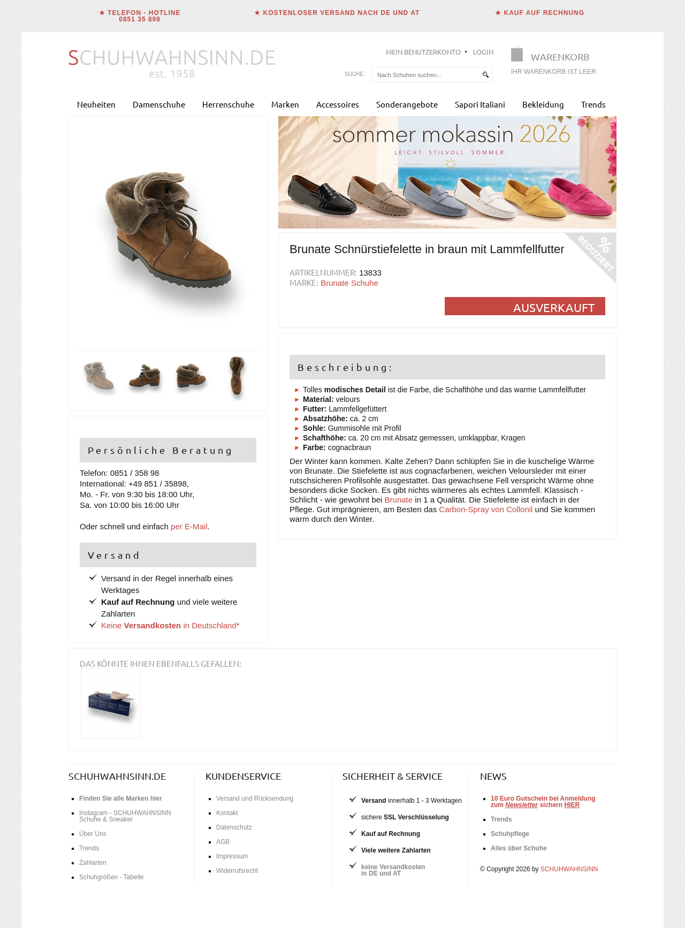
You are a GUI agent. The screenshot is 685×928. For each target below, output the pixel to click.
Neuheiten (96, 104)
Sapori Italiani (480, 104)
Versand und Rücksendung (254, 798)
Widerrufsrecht (237, 870)
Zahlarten (92, 862)
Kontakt (227, 813)
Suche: (355, 74)
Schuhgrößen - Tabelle (111, 877)
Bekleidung (543, 104)
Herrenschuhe (228, 104)
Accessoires (337, 104)
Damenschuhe (159, 104)
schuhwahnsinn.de (117, 775)
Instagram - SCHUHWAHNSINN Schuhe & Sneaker (125, 816)
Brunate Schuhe (349, 282)
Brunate (399, 499)
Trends (593, 104)
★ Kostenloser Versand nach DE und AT (337, 13)
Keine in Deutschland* (170, 625)
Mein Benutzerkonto (423, 51)
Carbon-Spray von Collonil (485, 509)
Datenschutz (234, 827)
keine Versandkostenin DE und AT (393, 870)
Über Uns (92, 834)
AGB (223, 842)
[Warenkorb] (557, 62)
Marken (285, 104)
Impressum (232, 856)
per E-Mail (189, 526)
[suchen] (485, 74)
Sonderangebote (407, 104)
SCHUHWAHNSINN (569, 869)
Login (483, 51)
